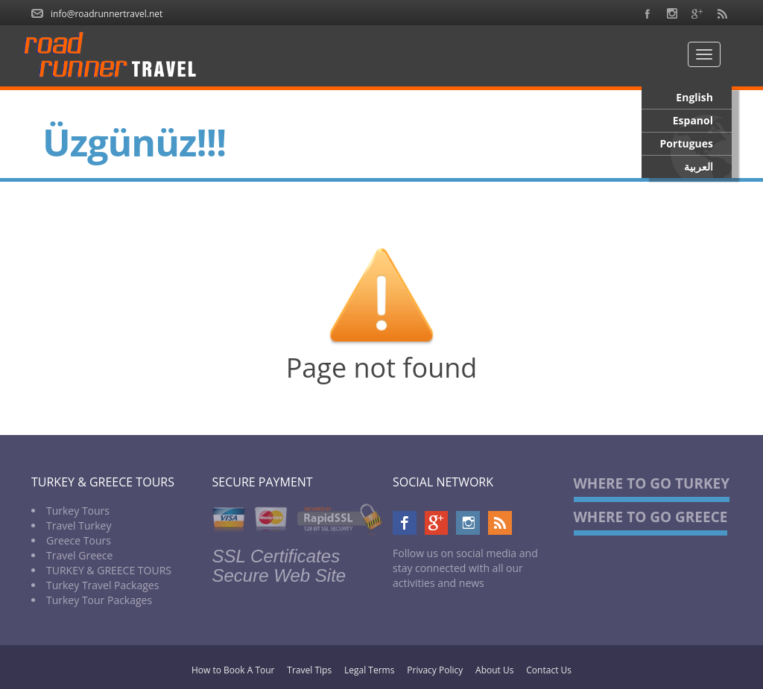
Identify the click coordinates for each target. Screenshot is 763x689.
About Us (494, 670)
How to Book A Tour (233, 670)
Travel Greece (79, 555)
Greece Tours (78, 540)
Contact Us (549, 670)
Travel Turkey (79, 525)
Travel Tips (309, 670)
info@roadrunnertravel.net (106, 13)
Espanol (693, 120)
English (694, 97)
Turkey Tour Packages (99, 600)
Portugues (686, 143)
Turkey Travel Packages (102, 585)
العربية (698, 166)
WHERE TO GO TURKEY (652, 483)
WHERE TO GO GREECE (651, 517)
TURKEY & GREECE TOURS (108, 570)
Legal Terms (369, 670)
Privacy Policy (435, 670)
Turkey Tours (78, 511)
